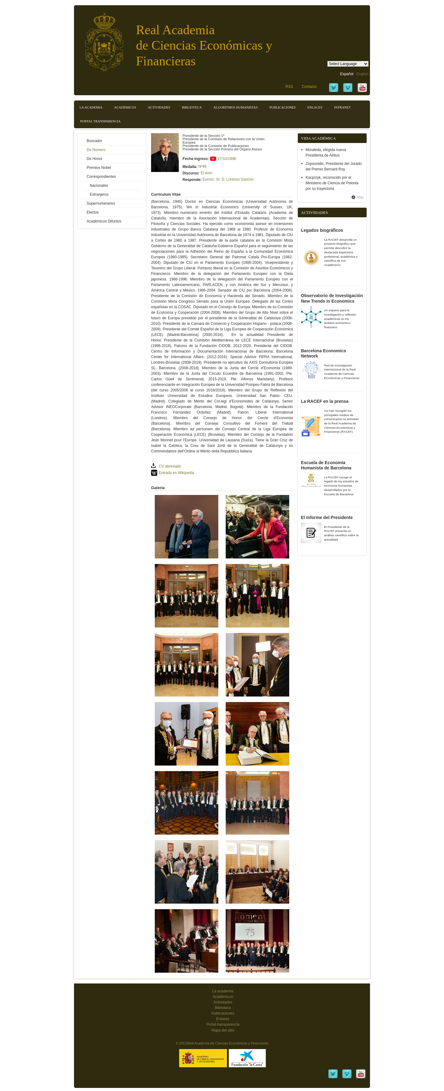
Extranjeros (99, 194)
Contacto (309, 86)
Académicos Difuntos (104, 221)
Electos (93, 212)
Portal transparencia (100, 121)
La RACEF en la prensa (324, 401)
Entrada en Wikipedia (176, 473)
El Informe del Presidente (327, 517)
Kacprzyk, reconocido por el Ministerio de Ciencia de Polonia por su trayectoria (332, 183)
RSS (289, 86)
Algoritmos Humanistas (235, 107)
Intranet (342, 107)
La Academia (91, 107)
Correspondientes (101, 176)
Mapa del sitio (223, 1030)
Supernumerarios (101, 203)
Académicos (125, 107)
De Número (96, 150)
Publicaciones (282, 107)
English (362, 74)
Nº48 (202, 166)
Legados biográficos (322, 230)
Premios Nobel (99, 167)
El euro (206, 173)
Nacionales (99, 185)
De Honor (94, 159)
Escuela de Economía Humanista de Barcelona (326, 465)
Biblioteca (192, 107)
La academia (222, 991)
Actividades (159, 107)
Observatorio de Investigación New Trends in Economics (332, 298)
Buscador (94, 141)
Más (360, 197)
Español (346, 74)
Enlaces (315, 107)
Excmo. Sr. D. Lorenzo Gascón (228, 179)
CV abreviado (170, 466)
